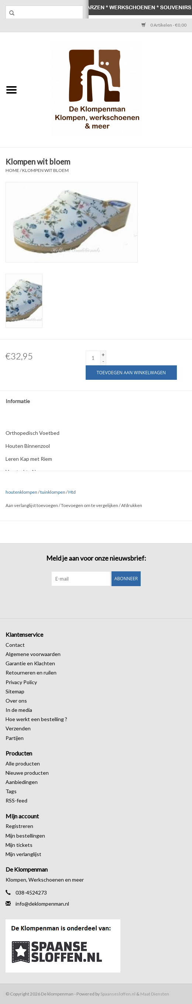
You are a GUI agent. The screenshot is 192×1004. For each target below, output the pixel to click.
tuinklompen (52, 492)
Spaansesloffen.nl (118, 994)
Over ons (16, 700)
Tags (11, 791)
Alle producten (23, 763)
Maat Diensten (154, 994)
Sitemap (15, 691)
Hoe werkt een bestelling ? (36, 719)
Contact (15, 645)
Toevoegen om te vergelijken (90, 505)
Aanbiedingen (22, 782)
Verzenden (18, 728)
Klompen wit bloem (45, 170)
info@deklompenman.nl (42, 903)
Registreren (19, 826)
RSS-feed (16, 800)
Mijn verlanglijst (23, 854)
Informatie (18, 401)
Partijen (15, 738)
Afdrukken (131, 505)
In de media (19, 710)
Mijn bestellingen (25, 835)
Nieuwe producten (27, 773)
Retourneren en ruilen (31, 672)
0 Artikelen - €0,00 (163, 25)
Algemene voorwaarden (33, 654)
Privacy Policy (21, 682)
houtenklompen (21, 492)
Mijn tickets (19, 845)
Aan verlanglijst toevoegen (32, 505)
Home (12, 170)
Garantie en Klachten (30, 663)
